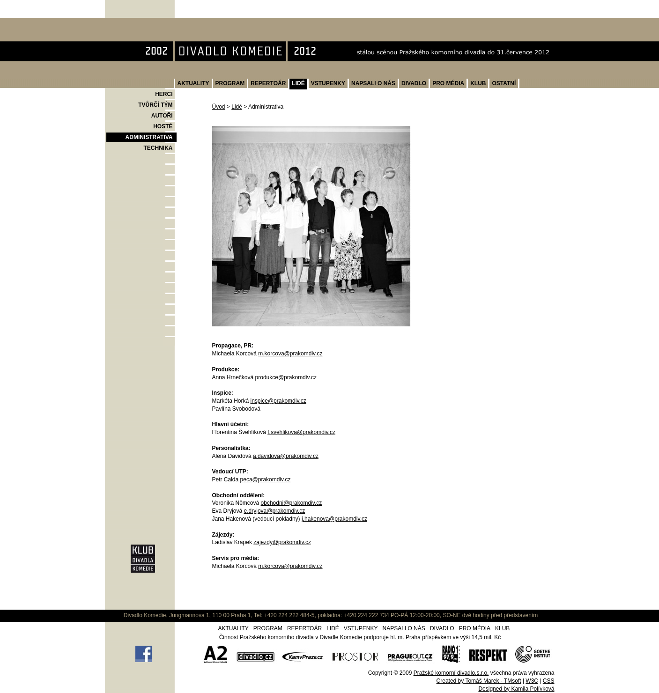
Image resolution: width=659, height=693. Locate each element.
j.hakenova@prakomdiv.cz (334, 519)
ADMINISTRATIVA (149, 137)
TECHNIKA (158, 148)
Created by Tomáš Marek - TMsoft (479, 681)
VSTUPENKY (328, 83)
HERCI (163, 94)
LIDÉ (298, 83)
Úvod (218, 106)
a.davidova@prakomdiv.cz (285, 456)
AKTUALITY (193, 83)
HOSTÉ (162, 126)
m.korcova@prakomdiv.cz (290, 353)
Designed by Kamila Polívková (516, 689)
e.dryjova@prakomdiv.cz (274, 511)
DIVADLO (413, 83)
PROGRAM (230, 83)
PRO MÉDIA (448, 83)
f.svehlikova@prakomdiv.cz (301, 432)
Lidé (236, 106)
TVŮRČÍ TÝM (155, 105)
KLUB (478, 83)
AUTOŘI (162, 115)
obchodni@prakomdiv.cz (291, 503)
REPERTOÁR (268, 83)
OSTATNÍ (504, 83)
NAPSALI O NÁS (373, 83)
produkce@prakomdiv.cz (286, 377)
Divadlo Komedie (134, 23)
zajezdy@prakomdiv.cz (282, 542)
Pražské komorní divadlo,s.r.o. (451, 673)
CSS (549, 681)
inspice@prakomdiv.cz (278, 401)
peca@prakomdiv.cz (265, 479)
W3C (532, 681)
